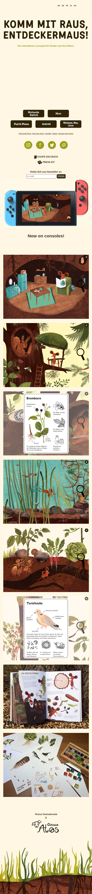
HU (75, 5)
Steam (54, 133)
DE (63, 5)
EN (59, 5)
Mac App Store (38, 133)
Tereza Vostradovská (46, 814)
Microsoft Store (25, 133)
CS (71, 5)
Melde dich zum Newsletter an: (46, 171)
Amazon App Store (65, 133)
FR (67, 5)
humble (48, 133)
